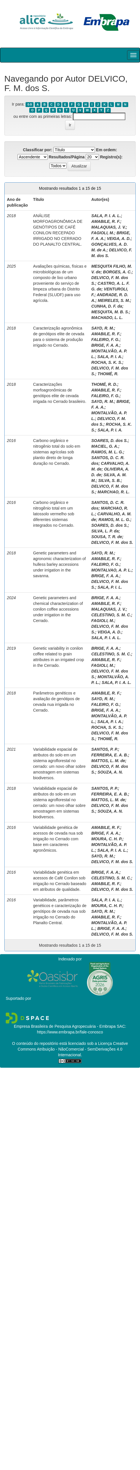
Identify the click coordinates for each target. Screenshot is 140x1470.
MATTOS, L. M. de (108, 760)
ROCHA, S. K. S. (106, 362)
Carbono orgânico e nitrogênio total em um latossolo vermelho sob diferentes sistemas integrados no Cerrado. (53, 514)
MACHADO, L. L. (107, 317)
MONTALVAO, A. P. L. (111, 570)
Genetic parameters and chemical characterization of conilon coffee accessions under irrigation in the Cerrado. (58, 609)
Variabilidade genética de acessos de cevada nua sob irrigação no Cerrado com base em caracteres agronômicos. (58, 839)
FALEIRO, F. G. (105, 339)
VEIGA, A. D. (119, 238)
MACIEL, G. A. (104, 446)
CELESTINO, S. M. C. (111, 615)
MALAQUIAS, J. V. (108, 227)
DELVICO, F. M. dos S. (112, 542)
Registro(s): (111, 157)
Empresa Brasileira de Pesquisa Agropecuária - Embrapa (65, 1026)
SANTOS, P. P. (104, 749)
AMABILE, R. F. (105, 221)
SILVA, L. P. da (104, 531)
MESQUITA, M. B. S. (110, 312)
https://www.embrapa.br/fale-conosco (70, 1032)
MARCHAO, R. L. (113, 492)
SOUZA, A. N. (110, 772)
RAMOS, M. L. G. (107, 452)
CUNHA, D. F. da (106, 306)
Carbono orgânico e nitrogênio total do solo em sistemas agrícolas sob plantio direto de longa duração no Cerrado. (56, 452)
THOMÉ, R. (108, 373)
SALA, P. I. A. (109, 356)
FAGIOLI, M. (102, 233)
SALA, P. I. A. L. (106, 215)
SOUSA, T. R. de (106, 536)
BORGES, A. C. (117, 272)
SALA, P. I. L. (110, 587)
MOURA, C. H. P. (106, 839)
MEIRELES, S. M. (114, 300)
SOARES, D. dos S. (109, 440)
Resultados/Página (67, 157)
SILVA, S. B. (109, 480)
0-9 (30, 104)
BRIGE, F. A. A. (105, 345)
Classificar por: (37, 150)
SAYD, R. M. (102, 328)
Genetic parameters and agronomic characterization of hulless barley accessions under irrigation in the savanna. (59, 564)
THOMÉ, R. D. (104, 384)
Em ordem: (106, 150)
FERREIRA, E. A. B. (109, 755)
